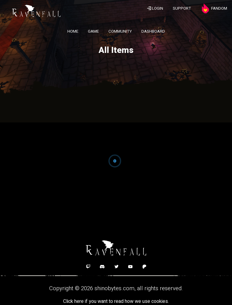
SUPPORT (182, 8)
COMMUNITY (120, 31)
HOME (72, 31)
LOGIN (155, 8)
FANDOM (214, 8)
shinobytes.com (114, 288)
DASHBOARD (153, 31)
